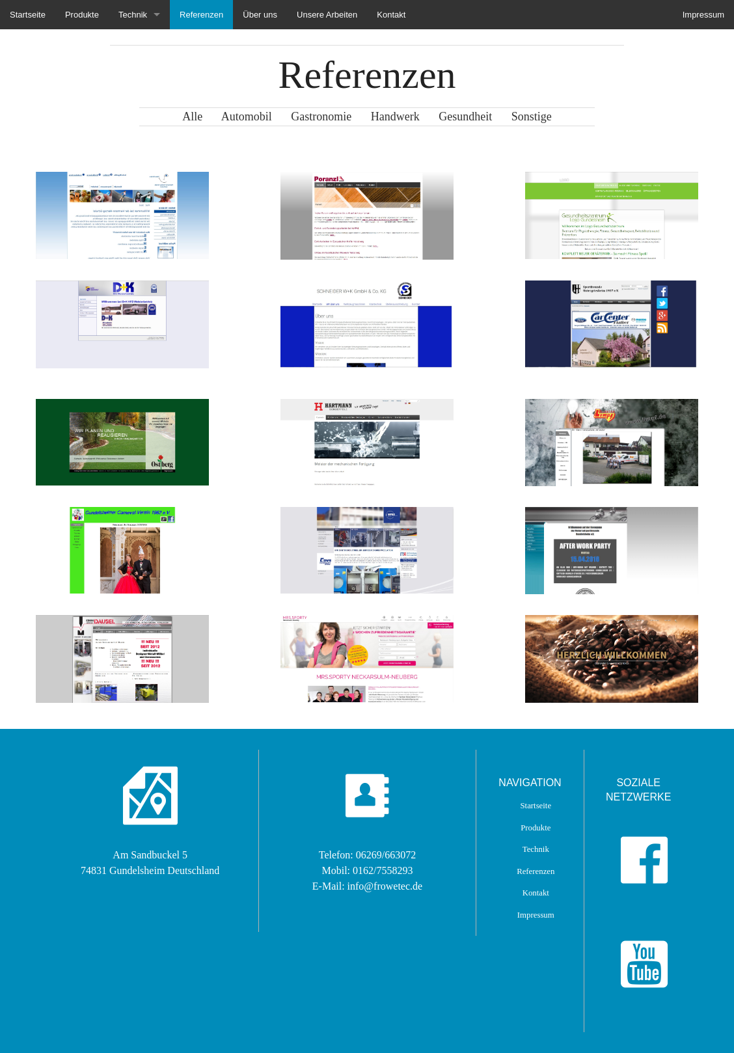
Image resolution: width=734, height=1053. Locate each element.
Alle (192, 116)
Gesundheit (475, 116)
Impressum (703, 15)
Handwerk (405, 116)
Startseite (28, 15)
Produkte (82, 15)
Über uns (260, 15)
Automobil (256, 116)
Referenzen (201, 15)
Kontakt (391, 15)
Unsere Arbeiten (327, 15)
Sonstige (531, 116)
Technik (132, 15)
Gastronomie (330, 116)
